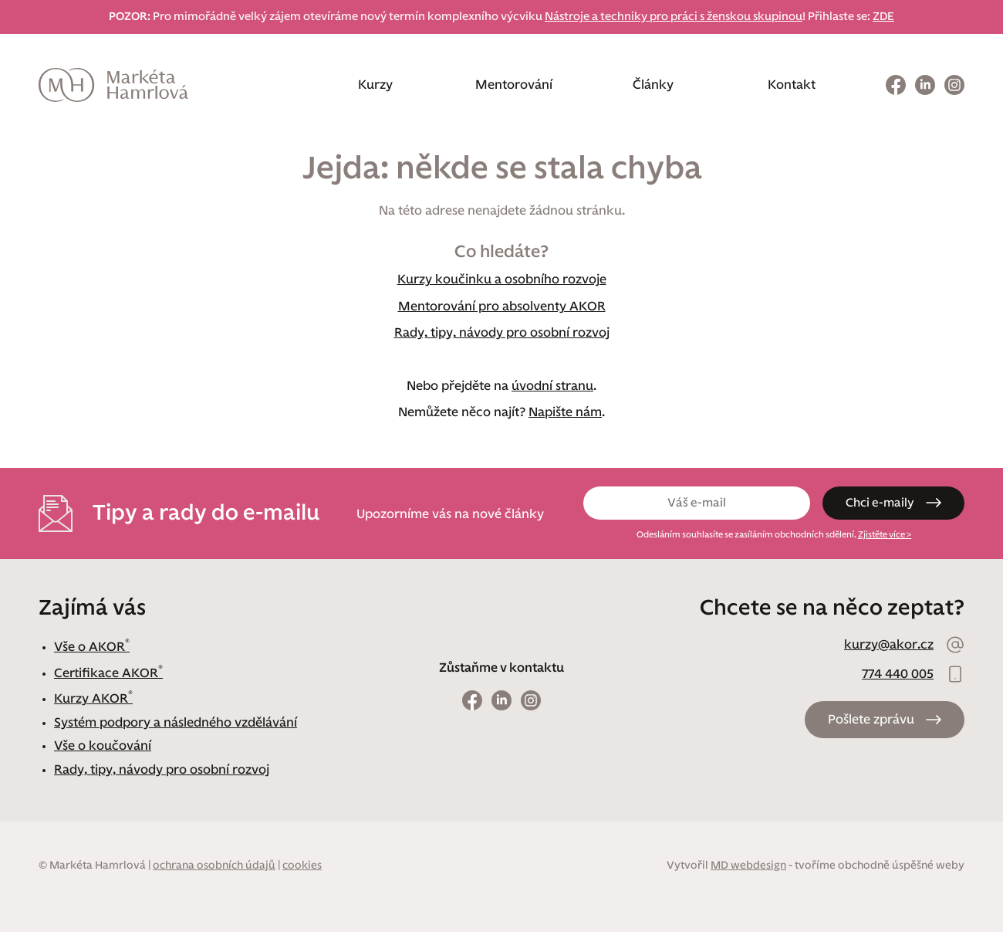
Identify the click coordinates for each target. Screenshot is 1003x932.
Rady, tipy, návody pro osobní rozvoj (502, 333)
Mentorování (513, 85)
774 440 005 (898, 674)
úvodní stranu (552, 386)
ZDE (883, 16)
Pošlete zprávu (871, 719)
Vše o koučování (102, 746)
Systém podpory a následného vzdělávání (175, 723)
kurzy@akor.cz (889, 645)
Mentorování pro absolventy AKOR (502, 306)
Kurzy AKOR (93, 699)
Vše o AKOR (92, 647)
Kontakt (792, 85)
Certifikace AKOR (108, 673)
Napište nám (565, 412)
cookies (302, 865)
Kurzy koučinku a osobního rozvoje (501, 279)
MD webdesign (748, 865)
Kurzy (375, 85)
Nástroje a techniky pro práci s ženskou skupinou (673, 16)
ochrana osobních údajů (214, 865)
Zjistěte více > (885, 534)
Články (653, 85)
